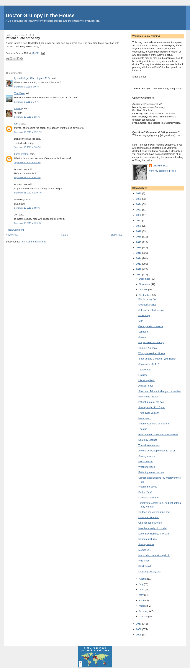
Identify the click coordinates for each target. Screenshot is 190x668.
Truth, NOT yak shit (148, 412)
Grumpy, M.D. (160, 166)
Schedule (143, 331)
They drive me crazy (149, 445)
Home (64, 235)
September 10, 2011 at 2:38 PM (27, 147)
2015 (139, 253)
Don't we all (144, 566)
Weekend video (146, 466)
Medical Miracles (147, 304)
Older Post (116, 235)
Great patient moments (150, 326)
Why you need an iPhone (151, 353)
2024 (139, 204)
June (142, 589)
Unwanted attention (148, 517)
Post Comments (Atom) (33, 241)
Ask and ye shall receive (151, 310)
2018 (139, 236)
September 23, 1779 (149, 364)
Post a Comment (15, 229)
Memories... (144, 418)
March (142, 605)
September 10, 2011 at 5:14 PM (27, 162)
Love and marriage (148, 497)
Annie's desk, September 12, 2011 (156, 450)
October (143, 289)
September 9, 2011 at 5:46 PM (27, 102)
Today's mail (145, 369)
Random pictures (147, 539)
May (141, 594)
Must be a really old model (152, 528)
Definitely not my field (149, 571)
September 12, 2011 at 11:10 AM (27, 223)
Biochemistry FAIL (148, 299)
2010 (139, 623)
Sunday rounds (146, 456)
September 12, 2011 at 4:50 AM (27, 208)
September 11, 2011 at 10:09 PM (28, 193)
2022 (139, 215)
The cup (142, 429)
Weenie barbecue (147, 486)
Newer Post (12, 235)
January (143, 616)
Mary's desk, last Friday (151, 342)
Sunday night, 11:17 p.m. (151, 407)
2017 (139, 242)
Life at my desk (146, 380)
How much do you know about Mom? (158, 434)
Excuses (143, 375)
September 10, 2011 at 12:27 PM (28, 132)
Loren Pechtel (21, 154)
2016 (139, 247)
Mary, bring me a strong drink (154, 555)
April (142, 600)
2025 (139, 199)
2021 (139, 220)
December (145, 278)
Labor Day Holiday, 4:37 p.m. (153, 533)
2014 (139, 258)
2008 (139, 634)
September (145, 295)
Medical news (145, 461)
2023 (139, 209)
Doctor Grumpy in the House (40, 15)
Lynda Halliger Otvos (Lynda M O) (32, 78)
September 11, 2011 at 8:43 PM (27, 178)
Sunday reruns (146, 544)
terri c (17, 123)
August (143, 578)
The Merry (19, 93)
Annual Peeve (145, 385)
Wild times (144, 560)
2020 (139, 226)
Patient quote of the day (23, 38)
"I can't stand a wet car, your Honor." (157, 358)
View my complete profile (162, 170)
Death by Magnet (147, 439)
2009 (139, 629)
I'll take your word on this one (154, 423)
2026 (139, 193)
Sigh (140, 320)
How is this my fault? (149, 396)
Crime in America (147, 348)
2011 (139, 274)
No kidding (144, 315)
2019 (139, 231)
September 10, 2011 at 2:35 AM (27, 117)
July (141, 584)
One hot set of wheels (150, 522)
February (144, 611)
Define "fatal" (145, 492)
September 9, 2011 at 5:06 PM (27, 87)
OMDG (18, 108)
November (145, 284)
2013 (139, 263)
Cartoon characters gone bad (154, 512)
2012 (139, 269)
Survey (142, 337)
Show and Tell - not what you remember (159, 391)
